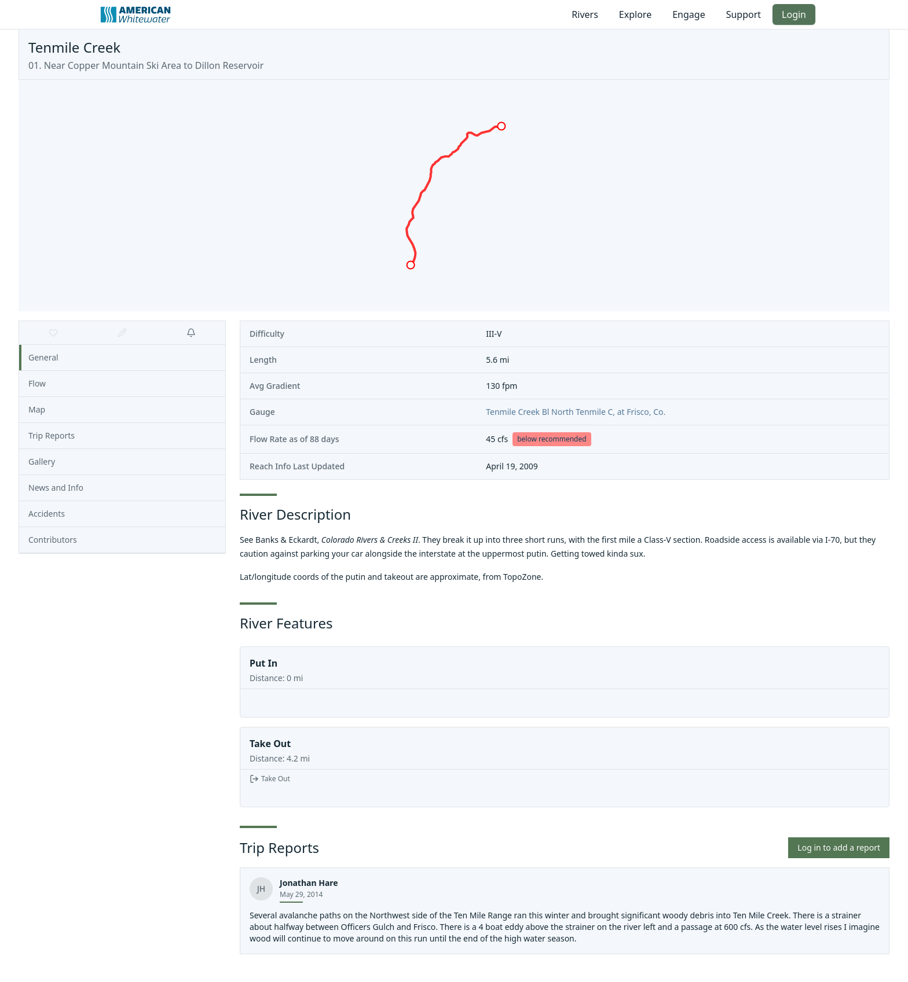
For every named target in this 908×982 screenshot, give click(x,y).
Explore (635, 14)
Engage (688, 14)
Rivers (585, 14)
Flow (37, 383)
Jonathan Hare (309, 882)
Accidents (46, 513)
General (43, 357)
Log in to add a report (838, 847)
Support (743, 14)
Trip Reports (51, 435)
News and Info (55, 487)
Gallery (41, 461)
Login (794, 14)
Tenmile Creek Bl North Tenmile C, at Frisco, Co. (575, 411)
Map (36, 409)
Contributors (52, 539)
